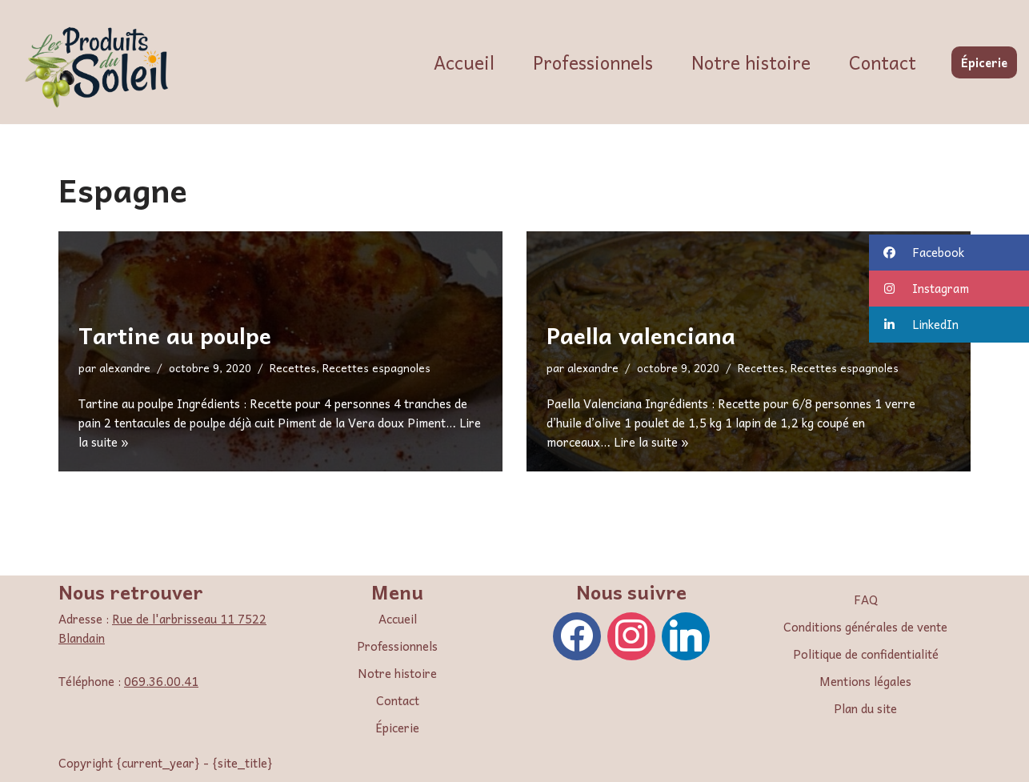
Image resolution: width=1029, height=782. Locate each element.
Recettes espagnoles (376, 367)
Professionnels (593, 62)
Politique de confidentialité (866, 654)
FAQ (866, 599)
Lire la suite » (651, 441)
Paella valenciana (641, 335)
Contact (882, 62)
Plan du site (865, 708)
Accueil (464, 62)
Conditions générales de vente (865, 626)
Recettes (293, 367)
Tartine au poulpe (174, 335)
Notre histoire (751, 62)
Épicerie (984, 62)
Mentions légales (865, 681)
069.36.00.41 (161, 681)
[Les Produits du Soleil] (100, 66)
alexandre (124, 367)
